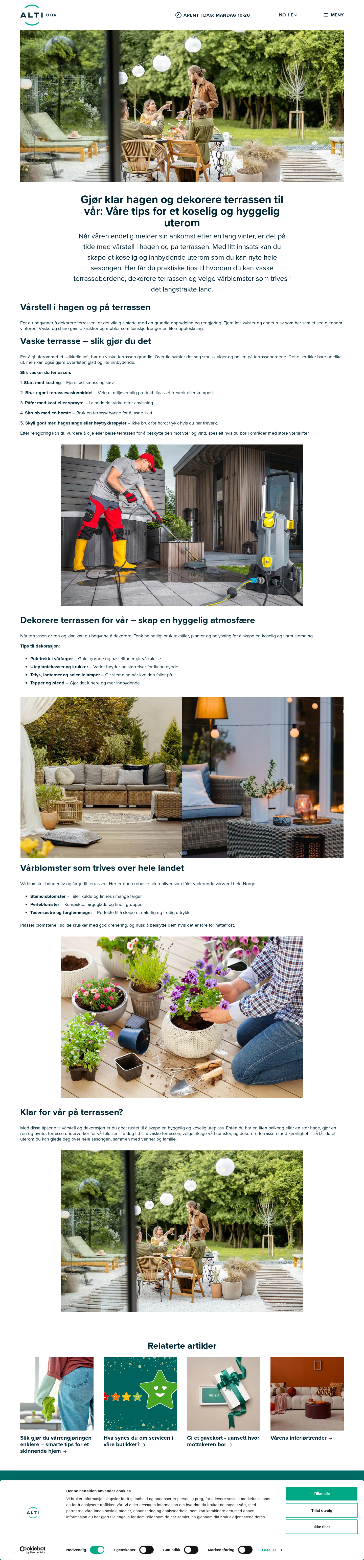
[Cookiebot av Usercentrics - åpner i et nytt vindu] (33, 1550)
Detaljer (269, 1550)
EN (294, 15)
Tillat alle (322, 1493)
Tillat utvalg (321, 1510)
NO (282, 15)
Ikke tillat (322, 1527)
